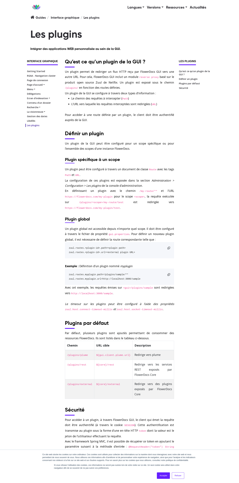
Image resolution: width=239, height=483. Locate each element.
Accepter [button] (163, 475)
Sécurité (183, 87)
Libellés (31, 120)
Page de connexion (37, 80)
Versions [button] (154, 7)
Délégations (34, 93)
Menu (30, 89)
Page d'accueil (35, 84)
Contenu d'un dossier (39, 102)
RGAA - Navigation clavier (41, 75)
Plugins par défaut (189, 83)
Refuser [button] (178, 475)
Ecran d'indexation (37, 98)
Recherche (32, 107)
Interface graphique (65, 17)
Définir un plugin (188, 78)
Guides (41, 17)
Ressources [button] (175, 7)
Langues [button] (134, 7)
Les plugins (33, 125)
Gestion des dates (37, 116)
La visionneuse (35, 111)
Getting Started (36, 71)
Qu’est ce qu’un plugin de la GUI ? (194, 73)
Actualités (198, 7)
